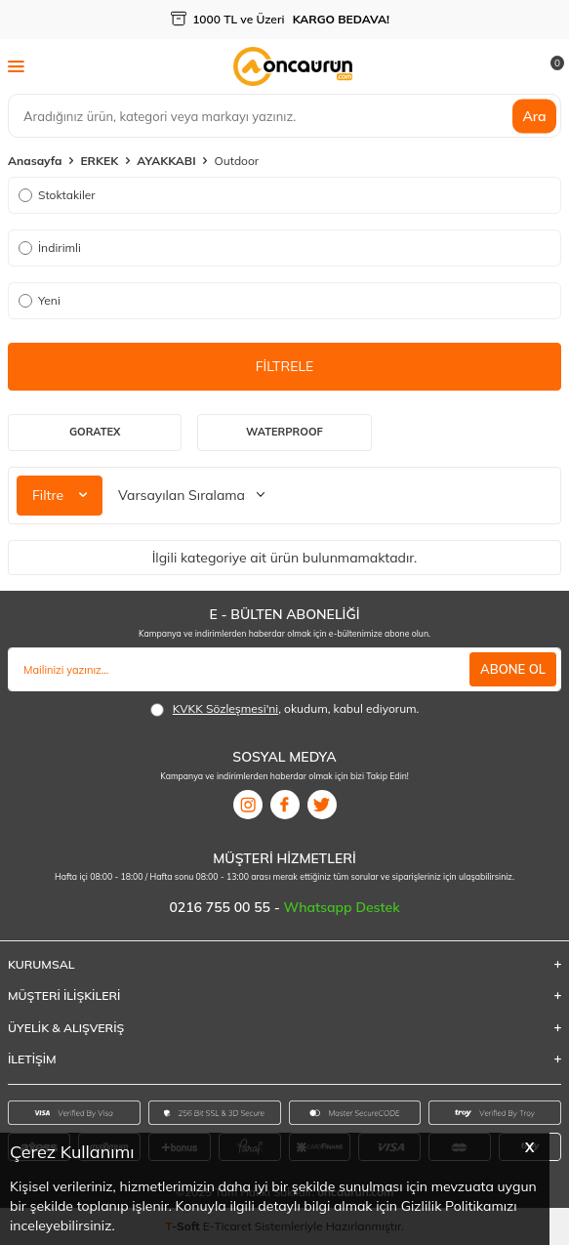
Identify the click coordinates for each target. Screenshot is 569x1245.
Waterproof (284, 431)
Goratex (94, 431)
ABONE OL (513, 669)
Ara (534, 115)
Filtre (59, 495)
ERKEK (99, 160)
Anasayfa (34, 160)
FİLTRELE (285, 366)
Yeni (40, 300)
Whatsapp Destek (342, 907)
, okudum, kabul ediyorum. (285, 709)
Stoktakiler (57, 194)
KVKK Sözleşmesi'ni (225, 708)
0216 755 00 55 (221, 907)
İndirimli (50, 247)
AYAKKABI (166, 160)
